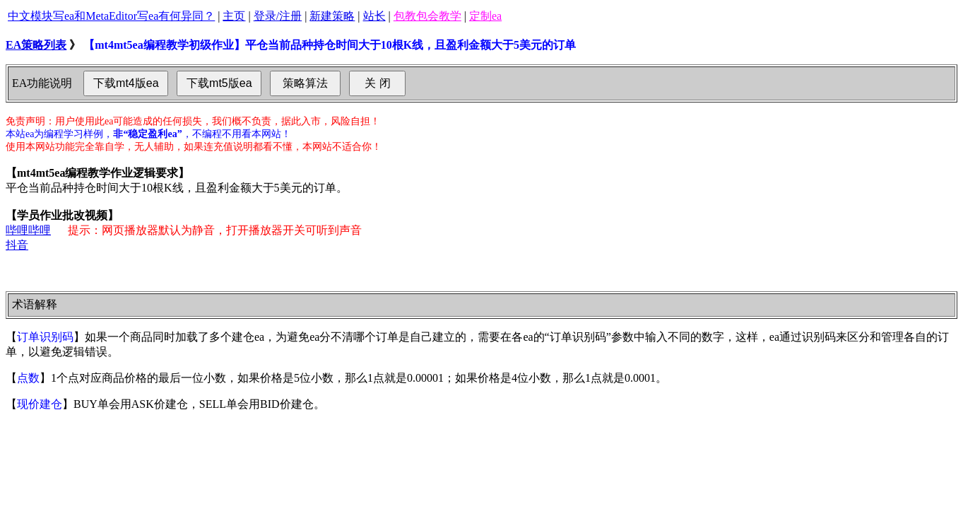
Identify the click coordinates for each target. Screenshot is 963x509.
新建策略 (332, 16)
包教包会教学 (427, 16)
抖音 (17, 245)
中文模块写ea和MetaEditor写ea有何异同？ (111, 16)
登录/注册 (278, 16)
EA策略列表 (36, 45)
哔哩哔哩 (28, 230)
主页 (234, 16)
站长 (374, 16)
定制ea (485, 16)
